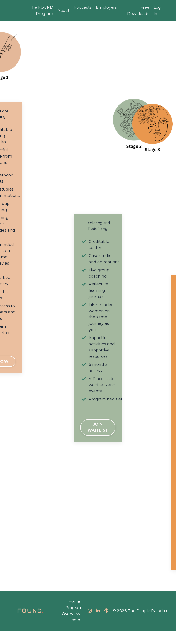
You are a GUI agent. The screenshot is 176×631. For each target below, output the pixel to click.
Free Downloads (138, 10)
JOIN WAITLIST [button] (97, 427)
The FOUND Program (41, 10)
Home (74, 601)
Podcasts (83, 7)
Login (74, 620)
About (63, 10)
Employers (106, 7)
